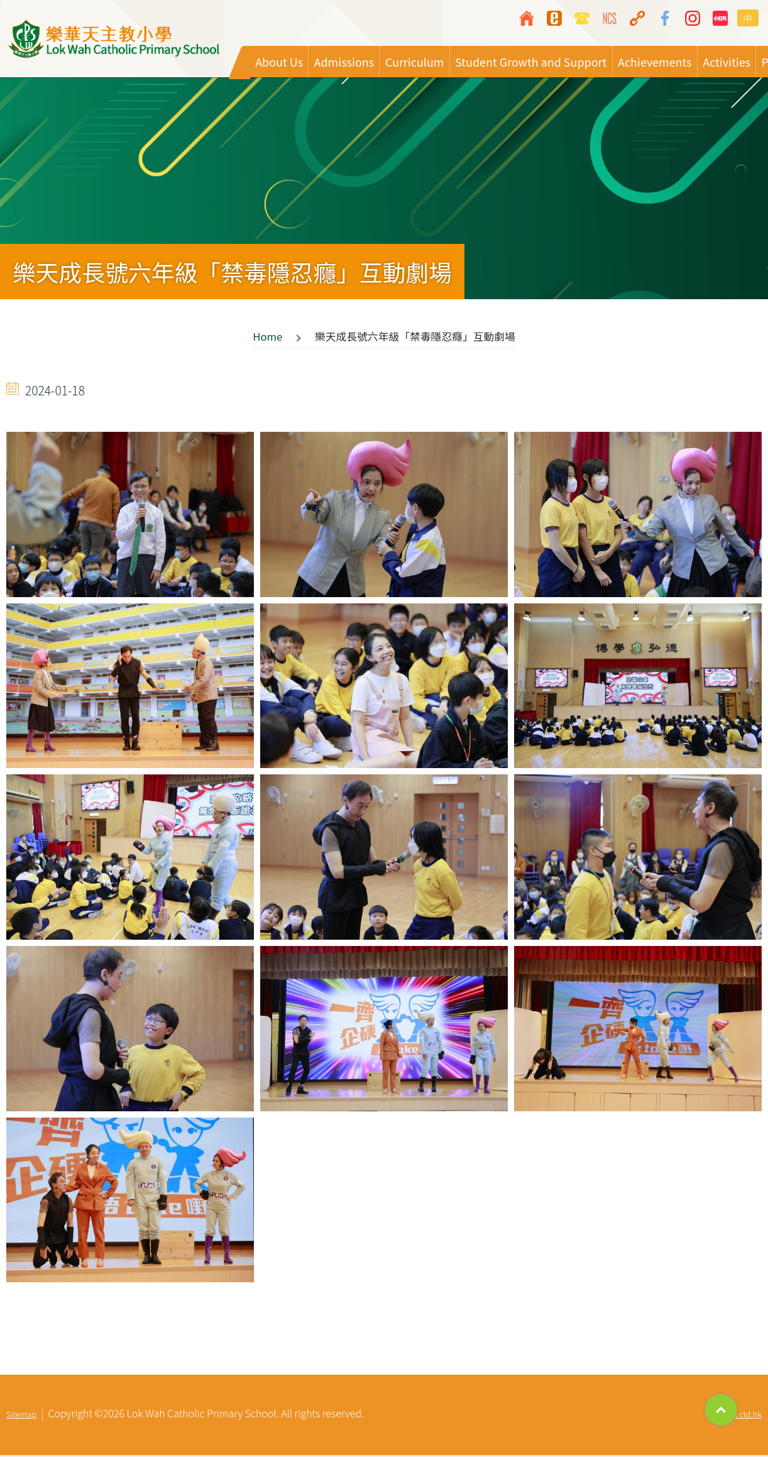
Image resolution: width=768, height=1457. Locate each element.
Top (721, 1410)
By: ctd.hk (744, 1416)
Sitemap (21, 1416)
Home (267, 338)
